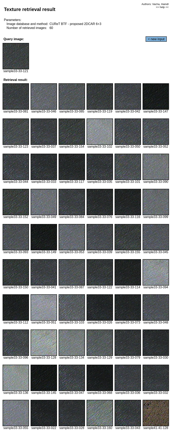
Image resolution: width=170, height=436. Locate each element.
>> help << (162, 7)
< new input (156, 39)
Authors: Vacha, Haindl (155, 4)
